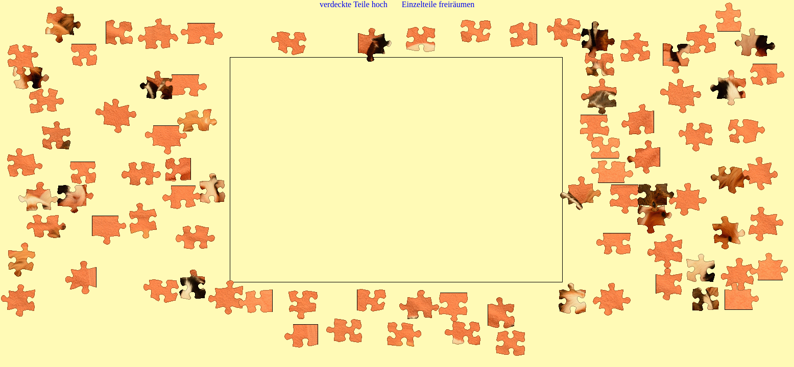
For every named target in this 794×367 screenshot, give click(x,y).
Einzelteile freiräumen (438, 4)
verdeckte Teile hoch (354, 4)
